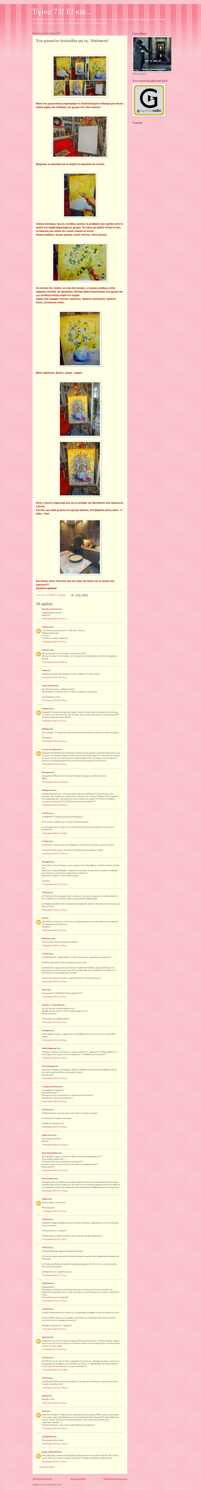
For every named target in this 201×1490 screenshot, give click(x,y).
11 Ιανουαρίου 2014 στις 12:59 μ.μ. (55, 1388)
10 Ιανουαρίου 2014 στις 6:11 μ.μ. (54, 1022)
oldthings (45, 729)
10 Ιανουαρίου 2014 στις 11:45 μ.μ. (55, 1191)
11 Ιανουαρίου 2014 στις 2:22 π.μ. (54, 1211)
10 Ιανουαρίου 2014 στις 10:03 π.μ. (55, 782)
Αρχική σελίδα (77, 1479)
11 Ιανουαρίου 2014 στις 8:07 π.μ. (54, 1329)
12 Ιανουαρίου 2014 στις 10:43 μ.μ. (55, 1444)
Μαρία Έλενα (47, 1135)
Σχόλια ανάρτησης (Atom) (52, 1485)
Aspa (44, 1411)
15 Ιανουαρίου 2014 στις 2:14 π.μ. (54, 1462)
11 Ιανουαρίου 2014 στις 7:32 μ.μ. (54, 1403)
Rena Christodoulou (50, 1153)
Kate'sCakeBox (48, 1179)
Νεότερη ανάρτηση (42, 1479)
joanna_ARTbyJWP (50, 1452)
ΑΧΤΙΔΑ (45, 813)
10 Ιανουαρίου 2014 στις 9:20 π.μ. (54, 700)
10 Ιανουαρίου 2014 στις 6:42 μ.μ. (54, 1040)
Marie (44, 990)
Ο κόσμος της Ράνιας (50, 1087)
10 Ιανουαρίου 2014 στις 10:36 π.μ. (55, 805)
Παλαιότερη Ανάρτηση (115, 1479)
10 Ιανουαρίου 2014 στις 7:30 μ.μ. (54, 1058)
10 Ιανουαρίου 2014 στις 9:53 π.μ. (54, 741)
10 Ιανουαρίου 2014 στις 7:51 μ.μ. (54, 1078)
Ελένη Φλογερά (48, 1066)
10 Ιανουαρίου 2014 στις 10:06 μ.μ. (55, 1145)
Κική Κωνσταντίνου (50, 609)
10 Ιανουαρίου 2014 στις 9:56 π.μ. (54, 764)
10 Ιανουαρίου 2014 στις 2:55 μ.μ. (54, 997)
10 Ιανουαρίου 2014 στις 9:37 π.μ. (54, 721)
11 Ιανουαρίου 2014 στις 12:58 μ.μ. (55, 1370)
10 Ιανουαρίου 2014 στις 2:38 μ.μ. (54, 945)
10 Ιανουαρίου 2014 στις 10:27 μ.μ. (55, 1170)
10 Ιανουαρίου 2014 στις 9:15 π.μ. (54, 677)
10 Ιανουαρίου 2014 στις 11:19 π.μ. (55, 884)
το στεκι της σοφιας (49, 749)
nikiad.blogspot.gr (49, 1048)
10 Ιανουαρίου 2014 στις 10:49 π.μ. (55, 833)
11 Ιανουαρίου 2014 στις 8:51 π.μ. (54, 1349)
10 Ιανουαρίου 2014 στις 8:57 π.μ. (54, 619)
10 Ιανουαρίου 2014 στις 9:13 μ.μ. (54, 1101)
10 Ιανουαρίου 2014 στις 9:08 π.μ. (54, 662)
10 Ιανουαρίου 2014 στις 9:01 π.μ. (54, 642)
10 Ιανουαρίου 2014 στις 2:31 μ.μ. (54, 930)
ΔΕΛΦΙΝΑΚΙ (47, 1437)
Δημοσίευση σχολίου (47, 1467)
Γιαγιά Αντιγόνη (48, 686)
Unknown (46, 627)
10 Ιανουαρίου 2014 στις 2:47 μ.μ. (54, 981)
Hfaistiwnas (46, 939)
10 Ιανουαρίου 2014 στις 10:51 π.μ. (55, 854)
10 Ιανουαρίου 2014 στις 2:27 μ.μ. (54, 910)
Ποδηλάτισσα (47, 790)
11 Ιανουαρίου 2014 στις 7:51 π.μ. (54, 1275)
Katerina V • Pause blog (51, 1005)
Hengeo (45, 1199)
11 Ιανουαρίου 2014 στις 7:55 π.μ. (54, 1301)
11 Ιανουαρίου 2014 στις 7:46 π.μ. (54, 1239)
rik (43, 918)
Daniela (45, 1396)
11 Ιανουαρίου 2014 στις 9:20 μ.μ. (54, 1428)
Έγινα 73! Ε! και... (62, 11)
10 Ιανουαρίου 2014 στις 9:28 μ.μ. (54, 1127)
